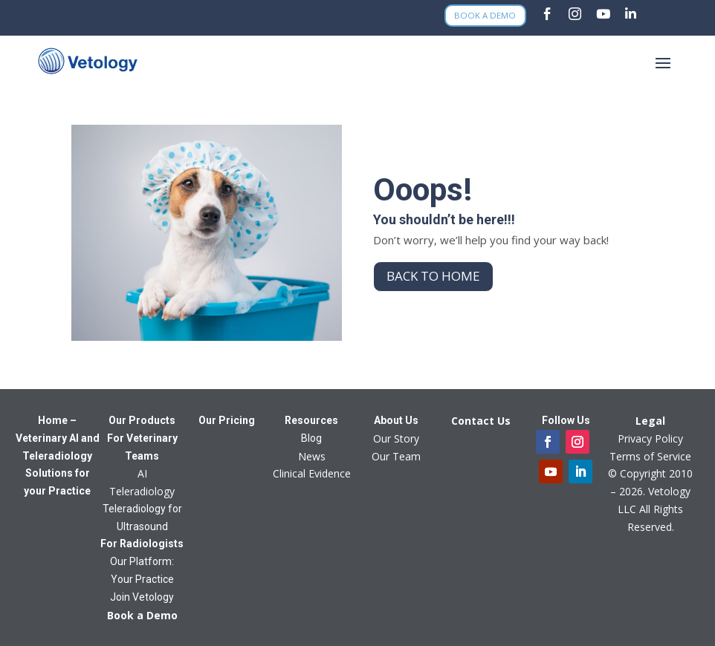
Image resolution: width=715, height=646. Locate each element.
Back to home (433, 275)
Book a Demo (484, 16)
